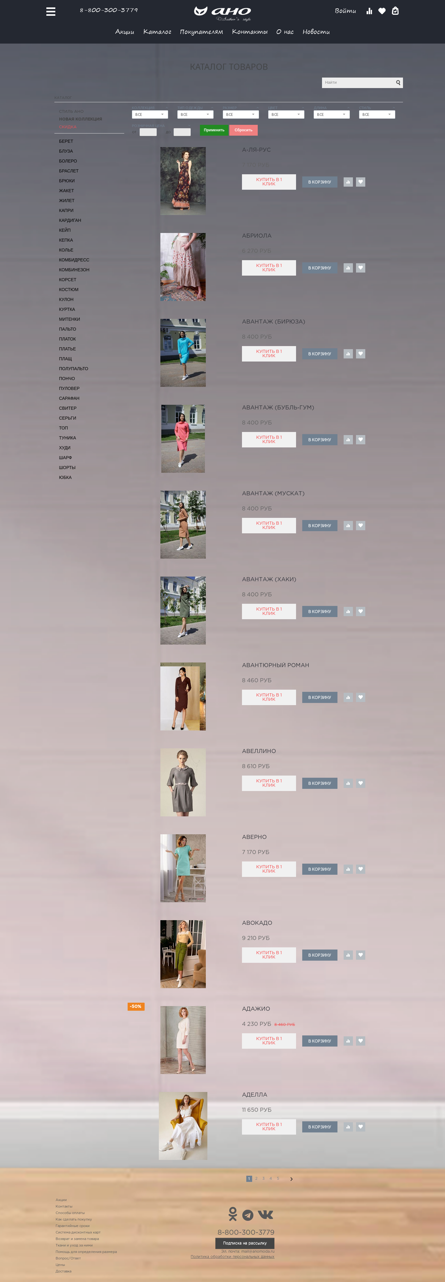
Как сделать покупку (74, 1219)
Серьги (67, 418)
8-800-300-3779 (108, 10)
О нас (285, 31)
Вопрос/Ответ (68, 1258)
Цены (60, 1265)
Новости (316, 31)
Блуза (66, 151)
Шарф (65, 457)
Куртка (67, 309)
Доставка (63, 1271)
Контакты (250, 31)
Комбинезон (74, 269)
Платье (67, 348)
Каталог (157, 31)
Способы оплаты (70, 1213)
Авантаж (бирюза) (273, 321)
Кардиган (70, 220)
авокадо (257, 923)
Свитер (68, 408)
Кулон (66, 299)
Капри (66, 210)
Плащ (65, 358)
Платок (67, 338)
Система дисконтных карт (78, 1232)
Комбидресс (74, 259)
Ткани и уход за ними (74, 1245)
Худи (64, 447)
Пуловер (69, 388)
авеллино (259, 751)
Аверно (254, 837)
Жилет (66, 200)
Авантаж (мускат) (273, 493)
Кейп (65, 230)
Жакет (66, 190)
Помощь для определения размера (86, 1252)
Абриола (257, 236)
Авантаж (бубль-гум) (278, 407)
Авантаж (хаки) (269, 579)
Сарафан (69, 398)
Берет (66, 141)
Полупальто (73, 368)
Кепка (66, 240)
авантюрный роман (275, 665)
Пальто (67, 329)
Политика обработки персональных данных (232, 1257)
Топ (63, 427)
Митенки (69, 319)
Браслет (68, 170)
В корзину (319, 182)
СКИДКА (68, 127)
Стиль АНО (71, 111)
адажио (256, 1009)
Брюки (67, 180)
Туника (67, 437)
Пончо (67, 378)
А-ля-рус (256, 150)
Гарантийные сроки (73, 1226)
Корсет (67, 279)
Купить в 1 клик (269, 182)
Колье (66, 250)
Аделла (254, 1095)
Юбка (65, 477)
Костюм (68, 289)
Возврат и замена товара (77, 1239)
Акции (124, 31)
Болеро (68, 161)
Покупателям (201, 31)
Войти (346, 10)
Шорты (67, 467)
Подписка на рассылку (245, 1243)
